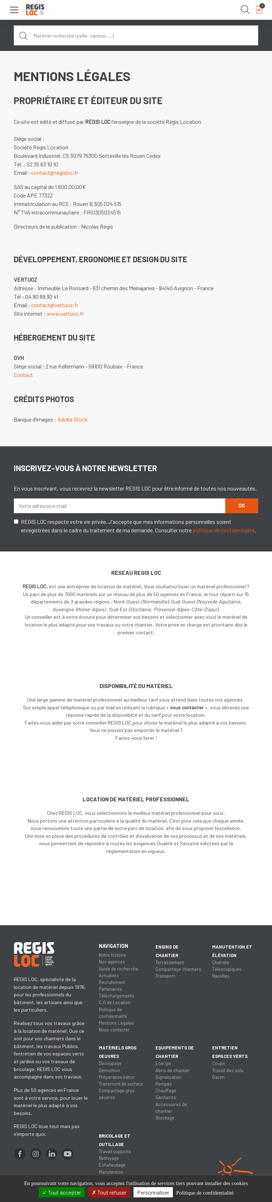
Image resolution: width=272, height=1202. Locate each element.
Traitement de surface (121, 1084)
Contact (23, 374)
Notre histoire (112, 955)
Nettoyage (109, 1158)
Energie (163, 1063)
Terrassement (169, 962)
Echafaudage (112, 1165)
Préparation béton (117, 1077)
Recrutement (112, 982)
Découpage (110, 1063)
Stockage (164, 1118)
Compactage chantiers (178, 969)
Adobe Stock (72, 419)
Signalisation (168, 1077)
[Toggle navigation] (14, 10)
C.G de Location (114, 1002)
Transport (165, 976)
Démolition (109, 1070)
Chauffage (165, 1090)
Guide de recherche (118, 969)
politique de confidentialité (224, 530)
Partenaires (110, 989)
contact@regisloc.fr (54, 172)
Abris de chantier (172, 1070)
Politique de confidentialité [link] (204, 1193)
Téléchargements (116, 995)
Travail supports (115, 1151)
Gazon (218, 1077)
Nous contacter (114, 1029)
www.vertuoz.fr (65, 313)
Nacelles (221, 976)
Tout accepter (61, 1192)
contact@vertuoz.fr (54, 305)
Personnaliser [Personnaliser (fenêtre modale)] (153, 1192)
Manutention (111, 1172)
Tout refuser (109, 1192)
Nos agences (112, 962)
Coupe (218, 1063)
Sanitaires (165, 1097)
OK (241, 506)
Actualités (109, 975)
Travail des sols (227, 1070)
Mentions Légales (116, 1023)
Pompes (163, 1084)
